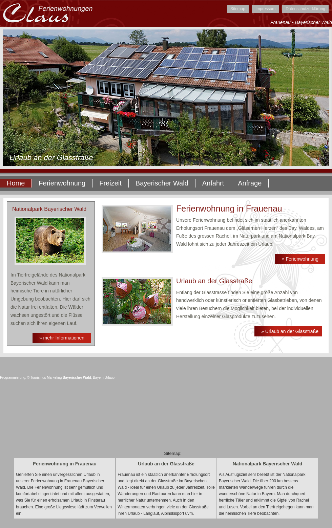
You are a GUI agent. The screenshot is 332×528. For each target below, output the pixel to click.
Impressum (265, 8)
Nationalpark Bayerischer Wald (268, 463)
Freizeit (110, 183)
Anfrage (250, 183)
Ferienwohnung (62, 183)
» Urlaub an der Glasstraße (289, 331)
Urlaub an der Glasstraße (166, 463)
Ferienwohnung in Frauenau (64, 463)
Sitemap (237, 8)
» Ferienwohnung (300, 259)
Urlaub (110, 377)
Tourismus (38, 377)
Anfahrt (213, 183)
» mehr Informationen (61, 337)
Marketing (54, 377)
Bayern (98, 377)
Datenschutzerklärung (305, 8)
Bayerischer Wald (162, 183)
